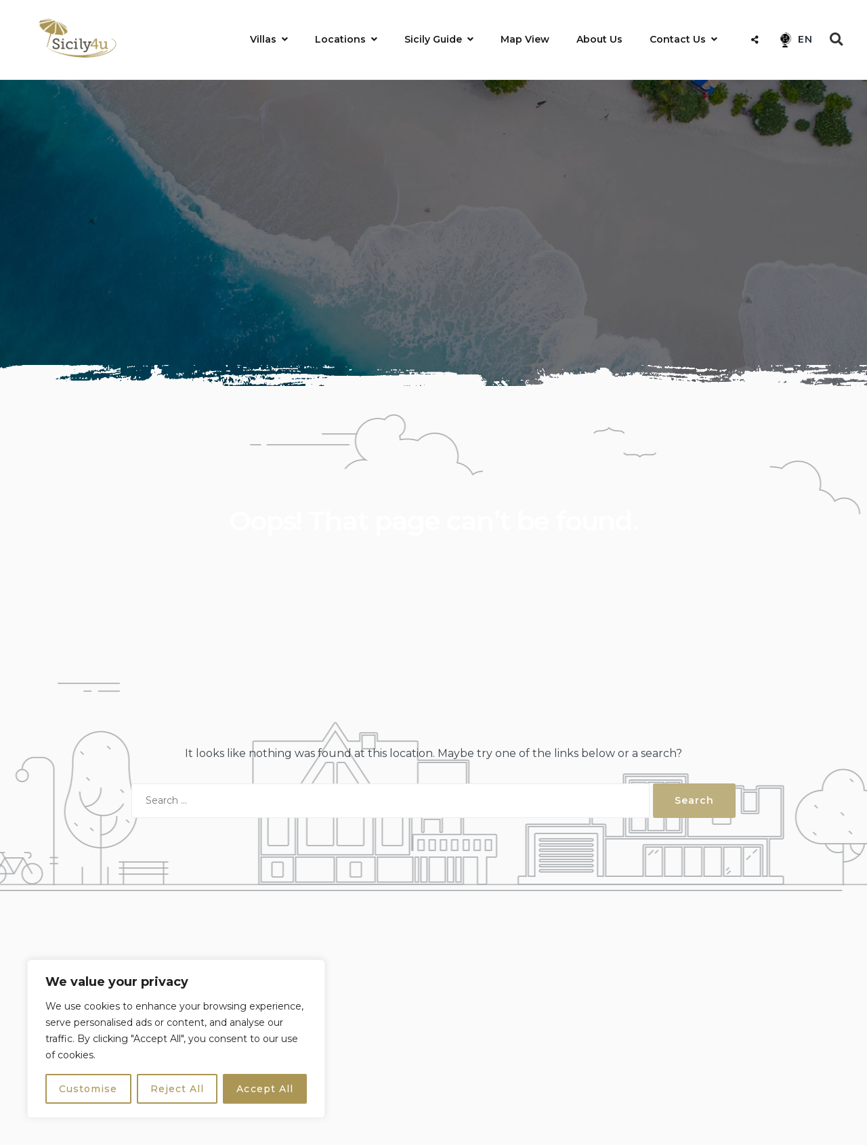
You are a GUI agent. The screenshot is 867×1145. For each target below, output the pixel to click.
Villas (263, 39)
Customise (88, 1089)
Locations (340, 39)
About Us (599, 39)
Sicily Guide (433, 39)
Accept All (264, 1089)
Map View (525, 39)
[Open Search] (836, 39)
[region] (176, 1038)
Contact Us (678, 39)
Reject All (177, 1089)
